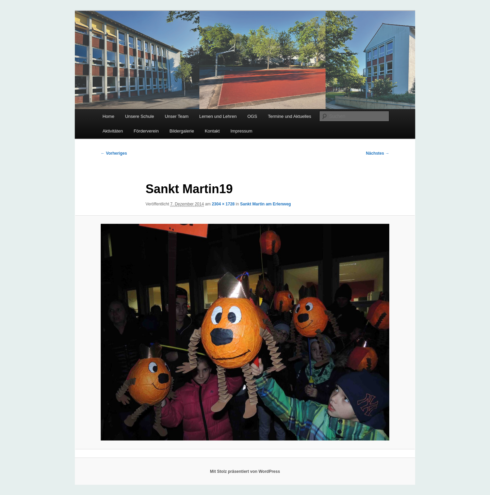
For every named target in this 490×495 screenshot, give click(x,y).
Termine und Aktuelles (289, 116)
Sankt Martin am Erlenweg (265, 204)
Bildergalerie (181, 131)
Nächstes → (377, 153)
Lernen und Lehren (218, 116)
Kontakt (212, 131)
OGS (252, 116)
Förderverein (146, 131)
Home (108, 116)
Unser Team (177, 116)
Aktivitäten (112, 131)
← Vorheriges (114, 153)
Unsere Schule (139, 116)
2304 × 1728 (223, 204)
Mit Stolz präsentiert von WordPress (245, 471)
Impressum (241, 131)
